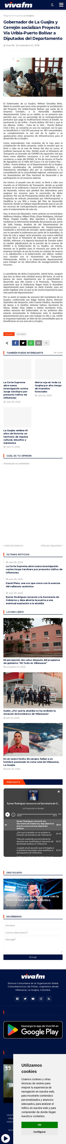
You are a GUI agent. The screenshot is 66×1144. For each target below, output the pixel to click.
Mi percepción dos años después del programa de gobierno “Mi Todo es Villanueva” (31, 661)
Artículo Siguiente (51, 545)
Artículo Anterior (14, 545)
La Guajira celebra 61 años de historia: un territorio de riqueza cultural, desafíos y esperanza (15, 436)
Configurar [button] (39, 1131)
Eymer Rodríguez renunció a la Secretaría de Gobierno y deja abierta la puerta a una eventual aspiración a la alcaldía (32, 600)
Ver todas (58, 352)
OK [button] (39, 1124)
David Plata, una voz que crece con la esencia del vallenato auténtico (33, 585)
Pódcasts (13, 782)
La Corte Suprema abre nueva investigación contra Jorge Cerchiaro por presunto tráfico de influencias (15, 390)
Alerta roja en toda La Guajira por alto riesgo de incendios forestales (48, 387)
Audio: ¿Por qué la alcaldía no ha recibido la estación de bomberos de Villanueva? (29, 712)
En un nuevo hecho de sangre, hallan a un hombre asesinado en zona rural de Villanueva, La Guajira (31, 761)
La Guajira (28, 15)
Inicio (11, 1130)
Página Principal (12, 15)
